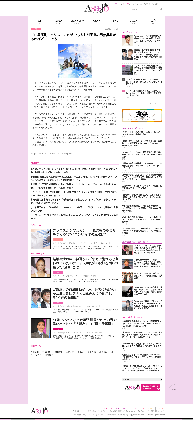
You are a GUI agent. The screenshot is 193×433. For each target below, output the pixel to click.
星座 (70, 153)
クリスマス (39, 153)
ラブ (142, 408)
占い (46, 153)
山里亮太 (69, 306)
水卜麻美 (87, 306)
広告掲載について (157, 411)
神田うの (61, 276)
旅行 (58, 153)
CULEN (67, 333)
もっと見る (154, 103)
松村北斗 (58, 352)
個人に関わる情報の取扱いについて (122, 411)
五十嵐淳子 (36, 355)
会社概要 (76, 411)
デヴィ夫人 (70, 276)
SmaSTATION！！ (86, 333)
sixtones (46, 352)
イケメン (58, 329)
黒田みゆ (61, 306)
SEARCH (134, 9)
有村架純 (35, 352)
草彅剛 (93, 276)
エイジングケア (122, 408)
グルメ (151, 408)
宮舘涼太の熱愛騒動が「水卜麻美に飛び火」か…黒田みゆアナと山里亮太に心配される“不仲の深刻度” (85, 293)
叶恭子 (78, 276)
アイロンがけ (62, 243)
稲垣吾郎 (98, 333)
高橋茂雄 (103, 352)
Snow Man (78, 306)
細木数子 (49, 355)
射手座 (52, 153)
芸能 (58, 272)
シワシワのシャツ (85, 243)
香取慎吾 (75, 333)
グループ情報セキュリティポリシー (94, 411)
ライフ (58, 239)
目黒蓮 (81, 352)
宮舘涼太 (95, 306)
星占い (64, 153)
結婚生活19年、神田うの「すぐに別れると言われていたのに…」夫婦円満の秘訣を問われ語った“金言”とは (85, 263)
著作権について (143, 411)
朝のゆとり (73, 243)
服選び (96, 243)
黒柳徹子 (86, 276)
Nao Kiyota (105, 243)
